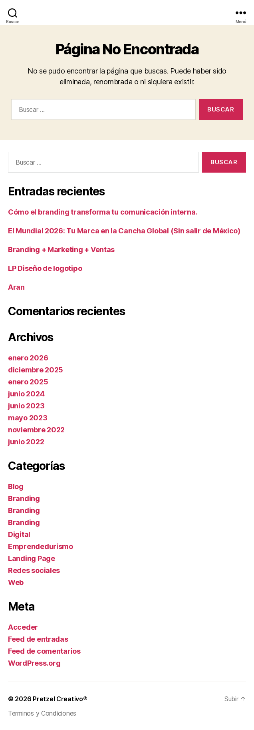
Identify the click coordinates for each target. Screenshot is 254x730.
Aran (16, 287)
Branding (24, 498)
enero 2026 (28, 358)
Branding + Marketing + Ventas (61, 249)
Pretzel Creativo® (60, 699)
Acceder (23, 627)
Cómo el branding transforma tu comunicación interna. (102, 212)
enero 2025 (28, 382)
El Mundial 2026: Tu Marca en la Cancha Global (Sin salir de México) (124, 231)
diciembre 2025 (35, 370)
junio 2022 (26, 442)
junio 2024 (26, 394)
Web (16, 582)
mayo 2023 (28, 418)
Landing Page (31, 558)
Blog (16, 486)
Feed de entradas (38, 639)
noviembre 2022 (36, 430)
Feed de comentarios (44, 651)
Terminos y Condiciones (42, 713)
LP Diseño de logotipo (45, 268)
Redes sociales (34, 570)
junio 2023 (26, 406)
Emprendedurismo (40, 546)
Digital (19, 534)
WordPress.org (34, 663)
